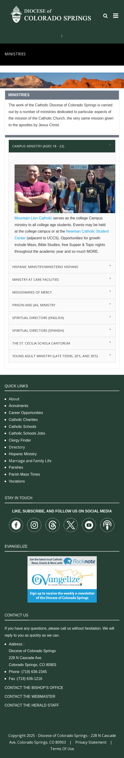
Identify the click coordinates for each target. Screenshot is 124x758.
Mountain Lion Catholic (33, 218)
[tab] (62, 146)
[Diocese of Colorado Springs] (51, 14)
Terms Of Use (62, 748)
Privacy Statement (90, 742)
